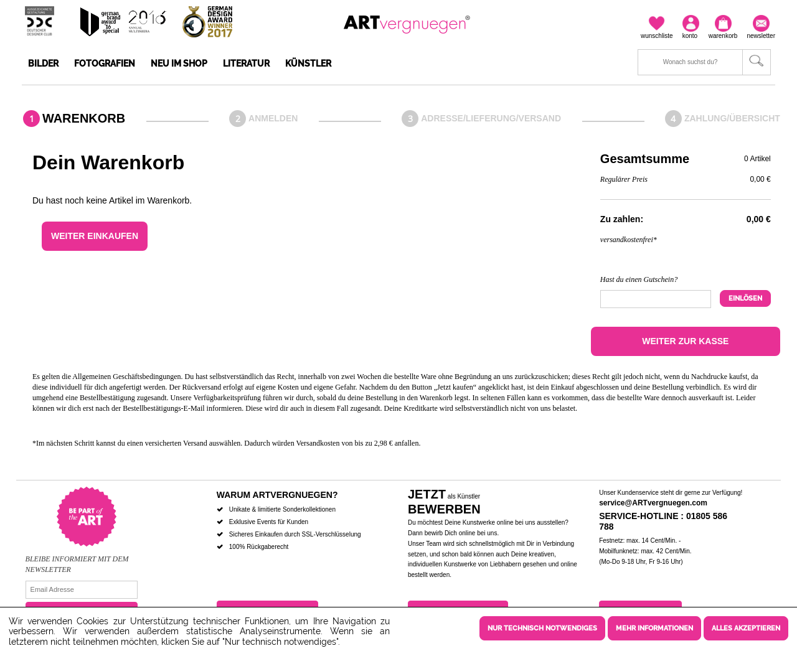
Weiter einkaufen (94, 236)
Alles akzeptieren (746, 628)
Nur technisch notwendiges (542, 628)
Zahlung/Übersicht (732, 118)
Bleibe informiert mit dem (77, 559)
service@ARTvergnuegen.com (653, 503)
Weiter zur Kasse (685, 341)
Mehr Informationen (654, 628)
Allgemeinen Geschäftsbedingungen (126, 376)
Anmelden (273, 118)
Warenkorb (83, 118)
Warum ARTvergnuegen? (277, 495)
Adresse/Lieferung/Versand (491, 118)
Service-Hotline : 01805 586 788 (663, 521)
